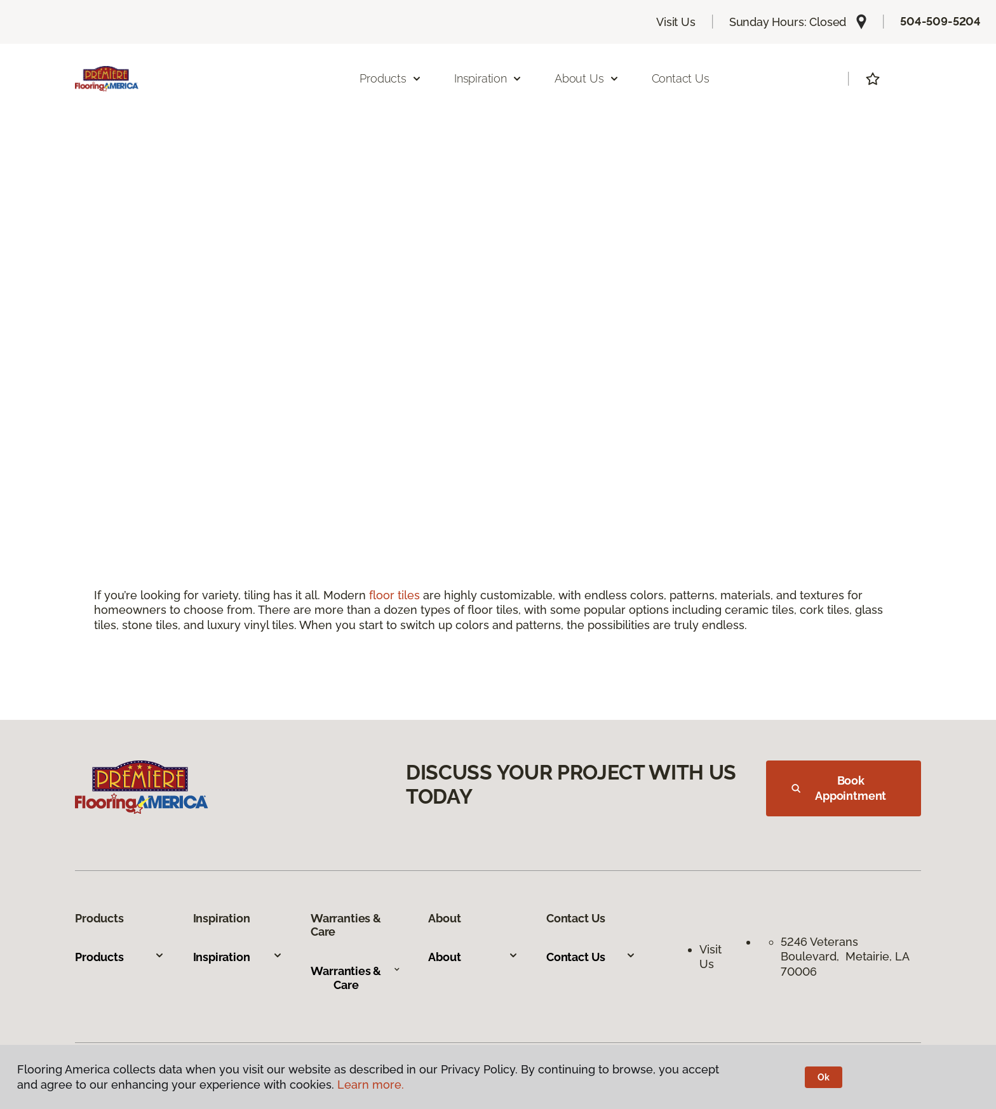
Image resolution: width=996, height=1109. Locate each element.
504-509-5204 (940, 21)
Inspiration (238, 957)
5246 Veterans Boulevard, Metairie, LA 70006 (845, 956)
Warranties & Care (355, 978)
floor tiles (394, 595)
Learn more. (370, 1084)
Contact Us (681, 78)
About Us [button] (587, 78)
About (473, 957)
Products (120, 957)
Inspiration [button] (488, 78)
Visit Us (676, 22)
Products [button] (391, 78)
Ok (824, 1077)
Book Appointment (838, 788)
